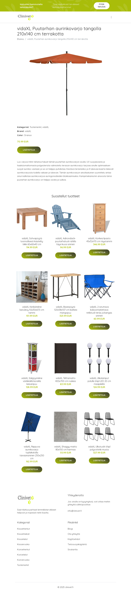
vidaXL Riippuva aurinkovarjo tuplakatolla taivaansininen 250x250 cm (32, 452)
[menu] (111, 17)
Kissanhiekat (23, 534)
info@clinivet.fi (75, 511)
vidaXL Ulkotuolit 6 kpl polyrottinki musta (99, 448)
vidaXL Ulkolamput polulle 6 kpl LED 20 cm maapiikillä (99, 381)
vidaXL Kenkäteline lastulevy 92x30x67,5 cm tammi (32, 309)
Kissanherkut (23, 528)
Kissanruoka (23, 544)
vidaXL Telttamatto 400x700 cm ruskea (65, 379)
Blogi (70, 528)
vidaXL (45, 127)
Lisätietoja (29, 150)
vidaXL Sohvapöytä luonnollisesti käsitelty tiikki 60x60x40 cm (32, 241)
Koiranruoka (23, 560)
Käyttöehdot (74, 539)
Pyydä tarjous (101, 5)
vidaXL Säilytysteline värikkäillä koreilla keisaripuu (31, 381)
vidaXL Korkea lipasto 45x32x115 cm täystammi (99, 240)
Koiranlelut (22, 554)
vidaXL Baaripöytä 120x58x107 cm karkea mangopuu (65, 309)
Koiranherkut (23, 549)
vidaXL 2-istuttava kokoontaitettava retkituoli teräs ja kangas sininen (99, 311)
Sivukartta (73, 549)
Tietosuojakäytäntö (77, 544)
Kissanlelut (22, 539)
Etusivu (20, 39)
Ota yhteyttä (74, 534)
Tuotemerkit (35, 127)
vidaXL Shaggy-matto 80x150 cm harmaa (65, 448)
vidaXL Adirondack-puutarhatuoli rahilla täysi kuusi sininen (65, 241)
